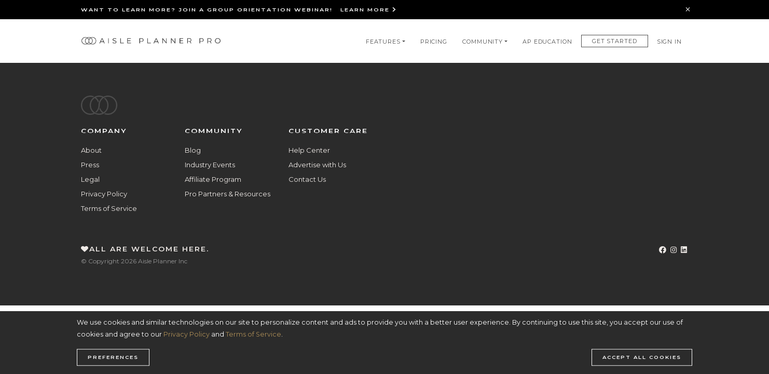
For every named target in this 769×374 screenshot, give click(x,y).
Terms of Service (109, 208)
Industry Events (210, 165)
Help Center (309, 150)
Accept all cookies (641, 357)
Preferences (113, 357)
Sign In (669, 41)
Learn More (368, 9)
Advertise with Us (317, 165)
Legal (90, 179)
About (91, 150)
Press (90, 165)
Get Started (614, 41)
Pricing (433, 41)
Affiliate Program (213, 179)
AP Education (547, 41)
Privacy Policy (104, 194)
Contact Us (307, 179)
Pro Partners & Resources (227, 194)
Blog (193, 150)
